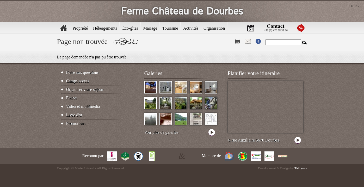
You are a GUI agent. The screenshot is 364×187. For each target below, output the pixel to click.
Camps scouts (77, 81)
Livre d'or (74, 115)
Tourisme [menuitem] (170, 28)
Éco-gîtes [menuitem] (130, 28)
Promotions (75, 123)
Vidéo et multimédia (83, 106)
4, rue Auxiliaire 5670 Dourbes (254, 140)
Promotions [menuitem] (300, 28)
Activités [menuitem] (190, 28)
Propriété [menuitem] (80, 28)
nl (357, 5)
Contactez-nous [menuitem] (275, 28)
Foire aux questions (82, 72)
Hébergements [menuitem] (105, 28)
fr (351, 5)
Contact (247, 41)
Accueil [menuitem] (63, 28)
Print (237, 41)
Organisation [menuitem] (214, 28)
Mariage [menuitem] (150, 28)
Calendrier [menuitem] (250, 28)
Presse (71, 98)
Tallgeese (300, 168)
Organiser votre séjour (84, 89)
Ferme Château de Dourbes (182, 11)
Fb (258, 41)
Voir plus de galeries (161, 132)
